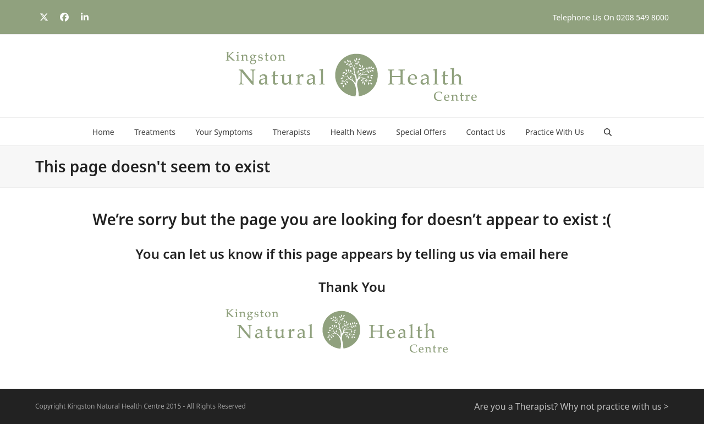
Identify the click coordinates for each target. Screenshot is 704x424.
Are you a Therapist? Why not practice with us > (571, 406)
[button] (607, 131)
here (553, 253)
